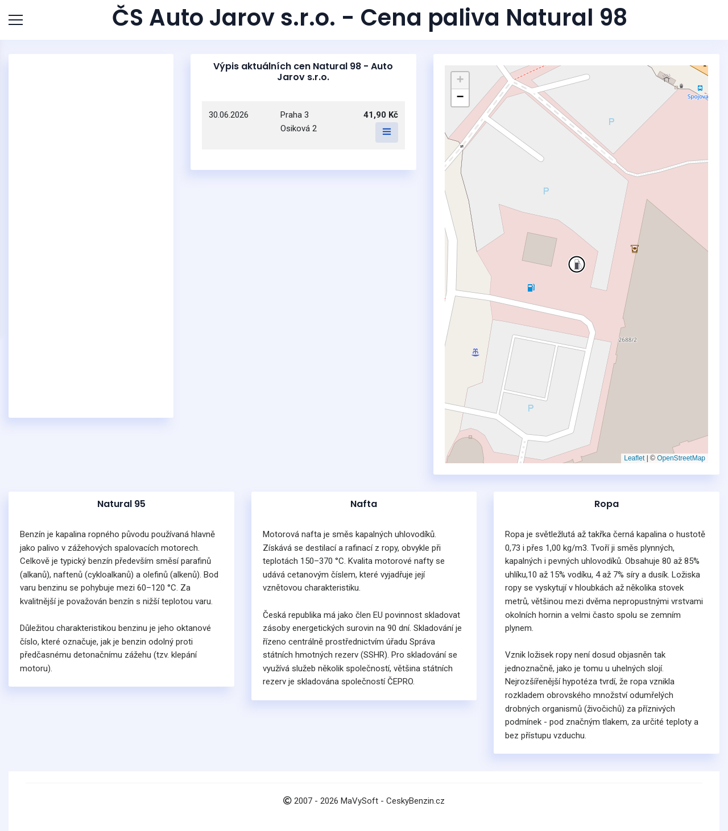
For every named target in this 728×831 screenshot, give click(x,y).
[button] (577, 264)
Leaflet (634, 458)
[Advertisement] (91, 235)
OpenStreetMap (681, 458)
